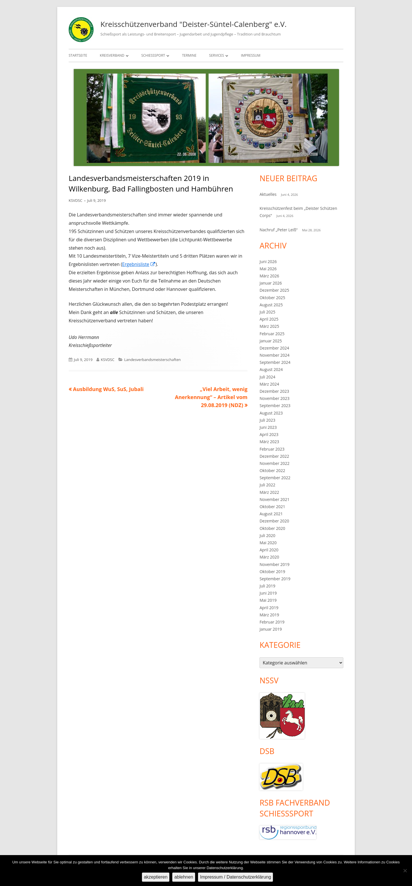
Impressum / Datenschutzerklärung (235, 877)
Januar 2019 (271, 629)
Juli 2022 (267, 485)
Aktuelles (268, 194)
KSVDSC (75, 200)
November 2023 (275, 398)
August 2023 (271, 413)
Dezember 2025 (274, 290)
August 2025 (271, 304)
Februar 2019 (272, 622)
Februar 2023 (272, 449)
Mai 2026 (268, 268)
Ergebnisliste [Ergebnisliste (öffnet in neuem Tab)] (139, 264)
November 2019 (275, 564)
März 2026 (269, 276)
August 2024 (271, 369)
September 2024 (275, 362)
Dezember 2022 (274, 456)
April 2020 (269, 549)
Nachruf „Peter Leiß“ (279, 229)
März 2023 (269, 441)
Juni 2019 (268, 593)
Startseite (78, 55)
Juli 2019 (267, 586)
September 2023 (275, 405)
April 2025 (269, 319)
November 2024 (275, 355)
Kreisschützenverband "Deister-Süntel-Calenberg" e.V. (193, 24)
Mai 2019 (268, 600)
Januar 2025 (271, 341)
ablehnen (183, 877)
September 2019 (275, 578)
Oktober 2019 (272, 571)
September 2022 (275, 477)
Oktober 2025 (272, 297)
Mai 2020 (268, 542)
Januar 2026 (271, 283)
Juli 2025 (267, 312)
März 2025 (269, 326)
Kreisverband (112, 55)
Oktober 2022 (272, 470)
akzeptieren (156, 877)
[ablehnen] (405, 870)
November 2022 (275, 463)
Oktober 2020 (272, 528)
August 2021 (271, 513)
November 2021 (275, 499)
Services (216, 55)
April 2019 (269, 607)
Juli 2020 (267, 535)
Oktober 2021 (272, 506)
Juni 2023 (268, 427)
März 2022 (269, 492)
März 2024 (269, 384)
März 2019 (269, 614)
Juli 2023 (267, 420)
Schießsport (153, 55)
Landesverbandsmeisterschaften (152, 359)
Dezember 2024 (274, 348)
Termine (189, 55)
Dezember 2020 (274, 521)
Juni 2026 (268, 261)
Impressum (250, 55)
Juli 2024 (267, 377)
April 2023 (269, 434)
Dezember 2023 (274, 391)
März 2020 (269, 557)
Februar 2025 (272, 333)
